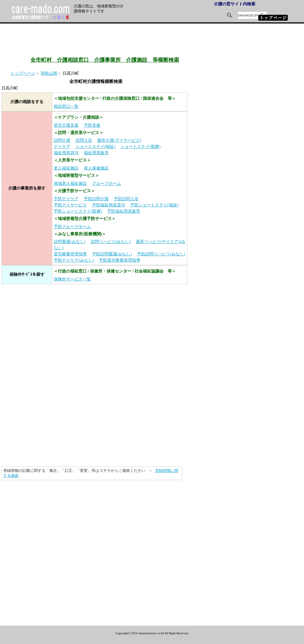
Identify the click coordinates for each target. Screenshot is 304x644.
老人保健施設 (96, 168)
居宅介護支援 (66, 125)
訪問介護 (62, 140)
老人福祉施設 (66, 168)
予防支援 (92, 125)
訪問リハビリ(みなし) (110, 241)
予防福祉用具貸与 (108, 205)
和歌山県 (49, 73)
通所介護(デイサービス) (119, 140)
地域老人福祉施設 (70, 183)
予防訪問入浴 (126, 199)
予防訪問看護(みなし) (112, 254)
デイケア (62, 146)
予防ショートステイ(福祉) (154, 205)
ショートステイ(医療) (140, 146)
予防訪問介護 (96, 199)
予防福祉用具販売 (123, 211)
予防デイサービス (70, 205)
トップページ (22, 73)
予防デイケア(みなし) (74, 260)
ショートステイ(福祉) (95, 146)
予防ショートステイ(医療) (78, 211)
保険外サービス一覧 (72, 279)
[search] (252, 15)
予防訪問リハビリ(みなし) (161, 254)
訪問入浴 (84, 140)
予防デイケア (66, 199)
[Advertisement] (121, 32)
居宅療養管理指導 (70, 254)
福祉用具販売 (96, 153)
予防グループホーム (72, 226)
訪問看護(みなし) (69, 241)
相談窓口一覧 (66, 106)
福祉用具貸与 (66, 153)
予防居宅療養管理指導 (119, 260)
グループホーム (106, 183)
